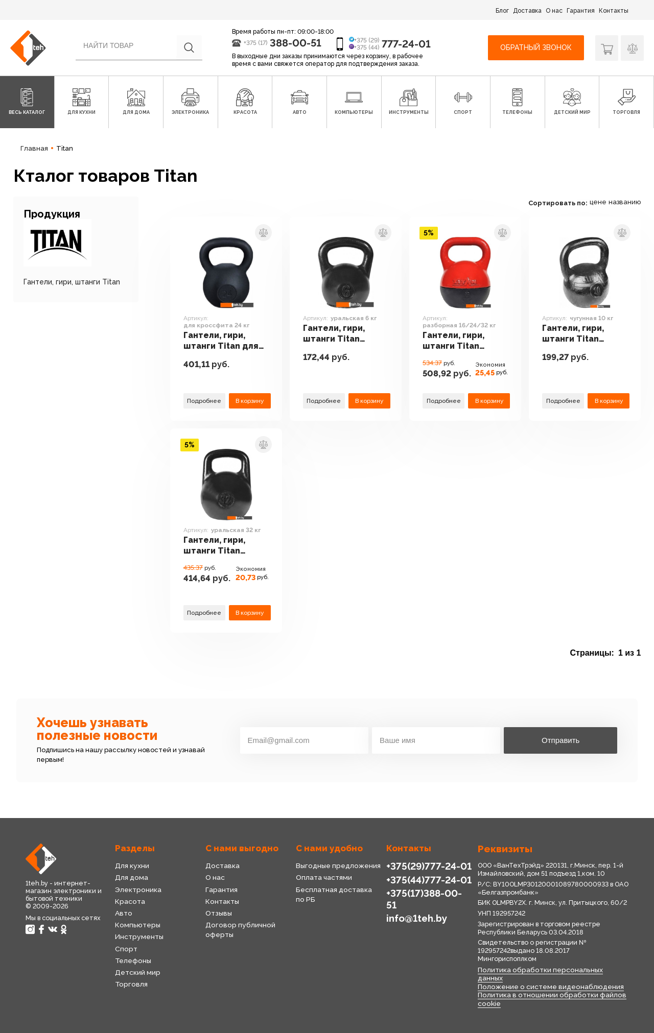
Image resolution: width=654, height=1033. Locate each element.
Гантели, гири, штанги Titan (72, 282)
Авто (123, 913)
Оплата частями (324, 877)
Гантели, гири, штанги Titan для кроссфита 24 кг (221, 341)
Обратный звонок (536, 47)
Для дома (131, 877)
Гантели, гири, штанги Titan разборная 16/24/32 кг (453, 341)
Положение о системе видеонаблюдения (551, 986)
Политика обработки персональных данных (540, 974)
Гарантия (581, 10)
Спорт (126, 949)
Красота (130, 901)
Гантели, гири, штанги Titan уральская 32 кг (217, 546)
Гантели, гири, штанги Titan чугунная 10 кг (573, 334)
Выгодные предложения (338, 865)
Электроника (138, 889)
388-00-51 (295, 43)
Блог (502, 10)
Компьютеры (137, 925)
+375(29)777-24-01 (429, 866)
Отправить (560, 740)
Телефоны (133, 960)
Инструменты (139, 936)
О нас (554, 10)
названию (625, 202)
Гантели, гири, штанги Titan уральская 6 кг (335, 334)
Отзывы (218, 913)
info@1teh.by (416, 918)
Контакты (613, 10)
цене (598, 202)
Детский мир (137, 972)
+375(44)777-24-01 (429, 879)
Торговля (131, 984)
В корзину (250, 400)
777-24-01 (406, 44)
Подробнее (204, 400)
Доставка (527, 10)
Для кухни (132, 865)
